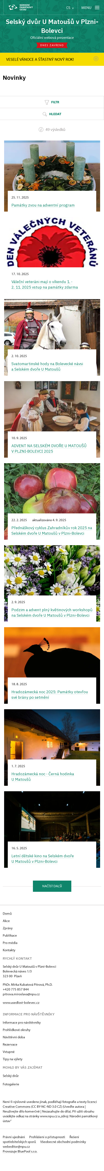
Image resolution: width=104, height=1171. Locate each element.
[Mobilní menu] (91, 7)
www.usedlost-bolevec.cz (21, 1014)
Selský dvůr (11, 1087)
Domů (7, 925)
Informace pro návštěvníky (22, 1034)
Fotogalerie (11, 1096)
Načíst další (52, 898)
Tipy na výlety (12, 1071)
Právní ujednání (14, 1149)
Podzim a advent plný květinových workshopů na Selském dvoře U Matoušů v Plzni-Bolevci (48, 621)
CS (70, 7)
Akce (6, 932)
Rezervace (10, 1056)
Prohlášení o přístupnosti (47, 1149)
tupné (10, 1063)
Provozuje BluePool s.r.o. (20, 1163)
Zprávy (8, 940)
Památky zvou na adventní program (43, 205)
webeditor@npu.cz (16, 1158)
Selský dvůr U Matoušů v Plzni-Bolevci (52, 26)
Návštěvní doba (14, 1049)
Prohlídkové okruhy (16, 1041)
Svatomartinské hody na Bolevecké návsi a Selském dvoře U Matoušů (48, 366)
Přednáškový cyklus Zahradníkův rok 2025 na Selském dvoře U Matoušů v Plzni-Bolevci (49, 534)
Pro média (10, 954)
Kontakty (9, 962)
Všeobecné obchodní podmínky (63, 1153)
